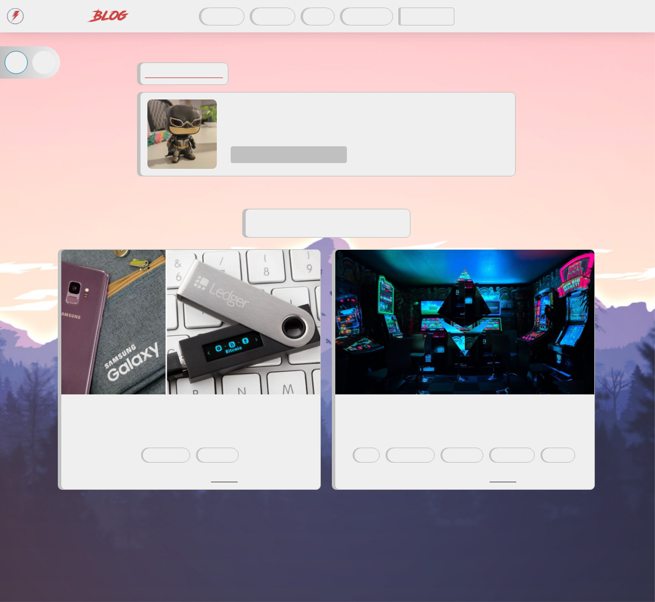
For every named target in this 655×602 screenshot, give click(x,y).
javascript (512, 455)
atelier (558, 455)
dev (366, 455)
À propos (367, 16)
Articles (222, 16)
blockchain (166, 455)
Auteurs (273, 16)
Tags (318, 16)
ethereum (218, 455)
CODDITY (427, 16)
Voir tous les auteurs (184, 74)
